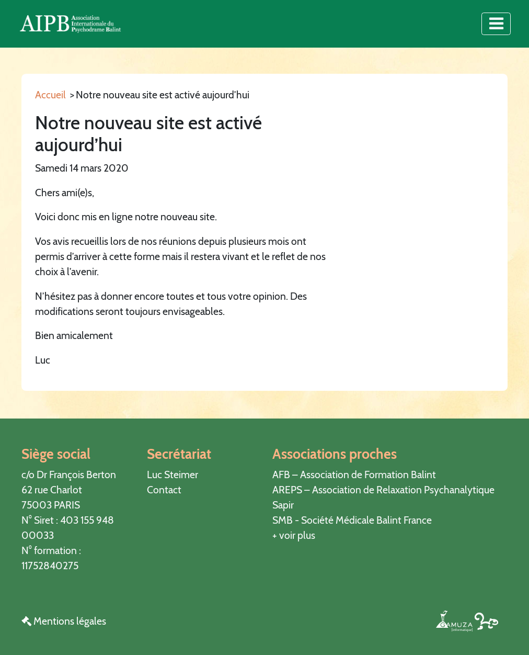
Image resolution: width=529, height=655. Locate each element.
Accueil (50, 94)
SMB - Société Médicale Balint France (352, 520)
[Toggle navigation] (495, 24)
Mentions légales (63, 621)
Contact (164, 489)
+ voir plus (293, 535)
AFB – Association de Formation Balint (354, 474)
